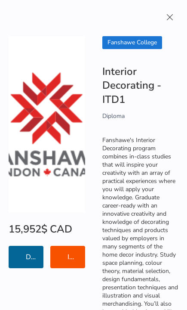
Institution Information (76, 257)
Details (34, 257)
